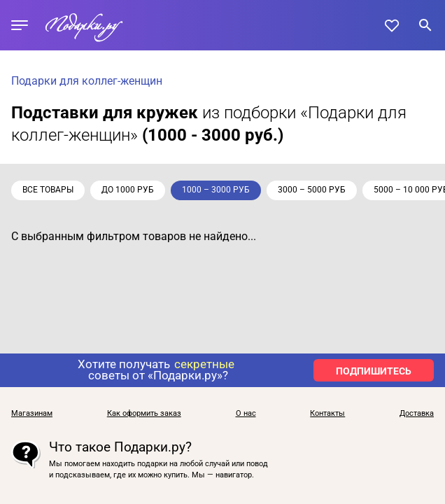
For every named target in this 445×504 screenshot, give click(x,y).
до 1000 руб (127, 190)
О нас (246, 414)
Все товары (47, 190)
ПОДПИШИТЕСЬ (373, 371)
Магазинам (31, 414)
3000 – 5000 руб (312, 190)
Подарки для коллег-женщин (86, 81)
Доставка (417, 414)
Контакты (327, 414)
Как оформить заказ (144, 414)
